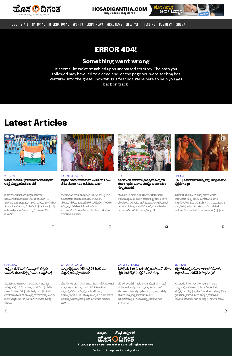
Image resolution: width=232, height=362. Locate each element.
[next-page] (225, 317)
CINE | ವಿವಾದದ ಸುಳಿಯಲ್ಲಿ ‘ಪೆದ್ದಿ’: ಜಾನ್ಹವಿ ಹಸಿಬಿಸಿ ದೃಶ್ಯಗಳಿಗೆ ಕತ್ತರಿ (200, 188)
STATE (122, 181)
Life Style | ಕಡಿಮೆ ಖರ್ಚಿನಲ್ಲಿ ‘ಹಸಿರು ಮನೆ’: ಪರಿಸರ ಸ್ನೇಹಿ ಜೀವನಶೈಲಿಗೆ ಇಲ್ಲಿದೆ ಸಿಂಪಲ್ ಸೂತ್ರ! (144, 278)
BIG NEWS (181, 270)
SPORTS (10, 181)
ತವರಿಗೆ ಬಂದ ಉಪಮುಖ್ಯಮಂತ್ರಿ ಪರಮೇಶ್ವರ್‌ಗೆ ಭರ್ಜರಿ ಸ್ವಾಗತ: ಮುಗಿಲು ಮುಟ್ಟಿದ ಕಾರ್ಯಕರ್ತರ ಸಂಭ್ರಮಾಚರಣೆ (142, 190)
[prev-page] (7, 317)
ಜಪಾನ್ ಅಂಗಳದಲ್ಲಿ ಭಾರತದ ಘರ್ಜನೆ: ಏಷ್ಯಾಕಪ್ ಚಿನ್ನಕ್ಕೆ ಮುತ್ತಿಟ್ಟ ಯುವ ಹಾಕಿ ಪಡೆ (28, 188)
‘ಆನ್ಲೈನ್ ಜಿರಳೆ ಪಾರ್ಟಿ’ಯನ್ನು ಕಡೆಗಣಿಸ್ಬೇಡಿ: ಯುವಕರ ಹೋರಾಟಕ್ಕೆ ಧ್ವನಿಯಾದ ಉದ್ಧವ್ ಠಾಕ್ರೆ (28, 278)
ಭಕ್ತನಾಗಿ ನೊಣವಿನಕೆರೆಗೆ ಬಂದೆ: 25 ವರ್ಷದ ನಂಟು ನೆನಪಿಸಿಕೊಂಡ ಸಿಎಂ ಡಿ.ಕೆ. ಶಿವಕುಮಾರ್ (85, 188)
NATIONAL (11, 270)
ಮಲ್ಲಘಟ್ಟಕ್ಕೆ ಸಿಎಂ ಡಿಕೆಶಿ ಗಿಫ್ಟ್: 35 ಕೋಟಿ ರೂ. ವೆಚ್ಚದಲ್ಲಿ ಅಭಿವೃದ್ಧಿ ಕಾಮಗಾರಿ (83, 278)
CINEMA (180, 181)
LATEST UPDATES (73, 181)
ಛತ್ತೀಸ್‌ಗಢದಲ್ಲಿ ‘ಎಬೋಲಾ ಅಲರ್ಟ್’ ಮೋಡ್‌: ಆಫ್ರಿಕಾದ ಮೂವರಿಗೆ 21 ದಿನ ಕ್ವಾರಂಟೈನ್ (198, 278)
